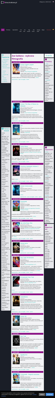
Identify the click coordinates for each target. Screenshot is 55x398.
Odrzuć (42, 394)
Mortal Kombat (5, 222)
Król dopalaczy (5, 186)
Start (3, 29)
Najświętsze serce (6, 229)
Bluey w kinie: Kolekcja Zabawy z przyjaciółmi (5, 143)
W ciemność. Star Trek (27, 277)
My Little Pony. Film (26, 223)
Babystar (47, 83)
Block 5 (46, 182)
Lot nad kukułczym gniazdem (4, 195)
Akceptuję (49, 394)
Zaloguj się (41, 1)
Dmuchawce (4, 162)
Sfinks (46, 266)
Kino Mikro (47, 251)
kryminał (26, 152)
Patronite (49, 29)
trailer (27, 79)
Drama (4, 71)
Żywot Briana (5, 307)
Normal (46, 78)
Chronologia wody (49, 85)
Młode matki (48, 212)
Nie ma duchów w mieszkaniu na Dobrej (6, 233)
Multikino (47, 263)
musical (39, 152)
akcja (25, 71)
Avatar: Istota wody (26, 186)
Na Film (24, 30)
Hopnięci (5, 79)
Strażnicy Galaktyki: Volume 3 (29, 166)
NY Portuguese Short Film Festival (5, 244)
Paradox (47, 265)
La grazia (4, 189)
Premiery (8, 29)
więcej (37, 77)
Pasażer (47, 213)
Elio (21, 125)
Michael (46, 73)
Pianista (47, 95)
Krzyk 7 (3, 188)
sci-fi (35, 264)
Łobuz (3, 309)
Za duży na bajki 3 (6, 300)
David (3, 157)
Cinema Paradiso (5, 155)
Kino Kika (47, 250)
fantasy (29, 71)
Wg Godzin (28, 30)
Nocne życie (24, 243)
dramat (35, 152)
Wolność (5, 81)
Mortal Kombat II (49, 161)
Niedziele (4, 236)
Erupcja (46, 200)
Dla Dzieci (33, 30)
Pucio (46, 97)
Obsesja (47, 192)
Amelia (3, 133)
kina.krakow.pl (11, 2)
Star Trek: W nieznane (27, 257)
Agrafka (47, 231)
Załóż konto (48, 1)
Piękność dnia (5, 255)
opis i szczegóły (22, 79)
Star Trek (23, 336)
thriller (22, 153)
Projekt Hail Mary (6, 264)
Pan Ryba (4, 254)
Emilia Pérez (24, 146)
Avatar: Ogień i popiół (26, 64)
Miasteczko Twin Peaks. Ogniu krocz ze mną (5, 203)
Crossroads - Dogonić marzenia (29, 374)
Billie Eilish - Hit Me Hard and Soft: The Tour (48, 155)
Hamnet (3, 177)
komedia (38, 208)
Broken (3, 146)
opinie (31, 181)
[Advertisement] (27, 42)
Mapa (43, 29)
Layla (3, 191)
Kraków (49, 55)
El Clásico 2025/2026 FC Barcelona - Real (5, 169)
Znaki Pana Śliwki (49, 197)
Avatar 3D (23, 316)
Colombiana (24, 297)
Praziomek (23, 201)
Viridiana (4, 290)
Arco (46, 81)
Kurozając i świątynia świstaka (47, 189)
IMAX (46, 246)
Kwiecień (47, 87)
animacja (26, 208)
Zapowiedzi (15, 29)
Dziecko (3, 166)
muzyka (31, 152)
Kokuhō (3, 184)
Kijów (46, 248)
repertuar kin (15, 79)
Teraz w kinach (7, 130)
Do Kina (20, 30)
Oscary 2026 (38, 30)
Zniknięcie (4, 305)
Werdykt (47, 215)
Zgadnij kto (23, 355)
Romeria (47, 193)
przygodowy (34, 71)
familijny (22, 209)
